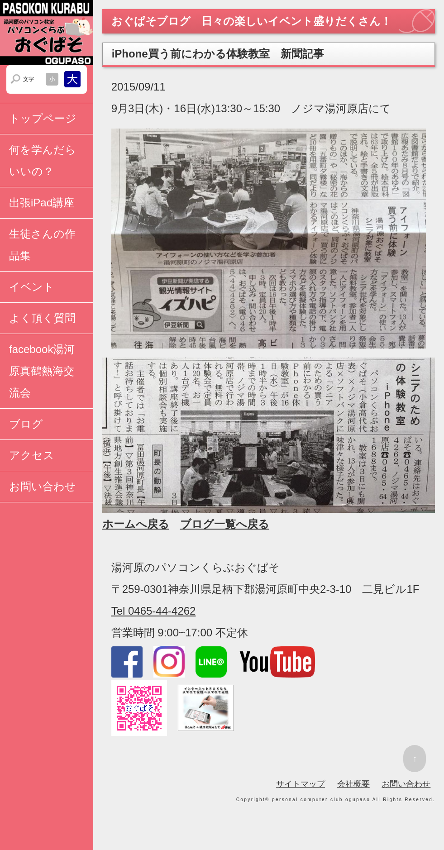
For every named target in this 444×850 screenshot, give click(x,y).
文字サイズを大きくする (72, 79)
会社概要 (353, 783)
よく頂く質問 (42, 318)
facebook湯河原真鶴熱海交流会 (42, 371)
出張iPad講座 (41, 202)
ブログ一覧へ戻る (224, 524)
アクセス (31, 455)
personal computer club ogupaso (321, 799)
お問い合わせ (42, 486)
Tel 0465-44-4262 (153, 611)
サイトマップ (300, 783)
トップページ (42, 118)
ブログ (26, 424)
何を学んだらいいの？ (42, 160)
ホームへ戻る (135, 524)
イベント (31, 287)
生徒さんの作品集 (42, 245)
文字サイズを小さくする (52, 79)
